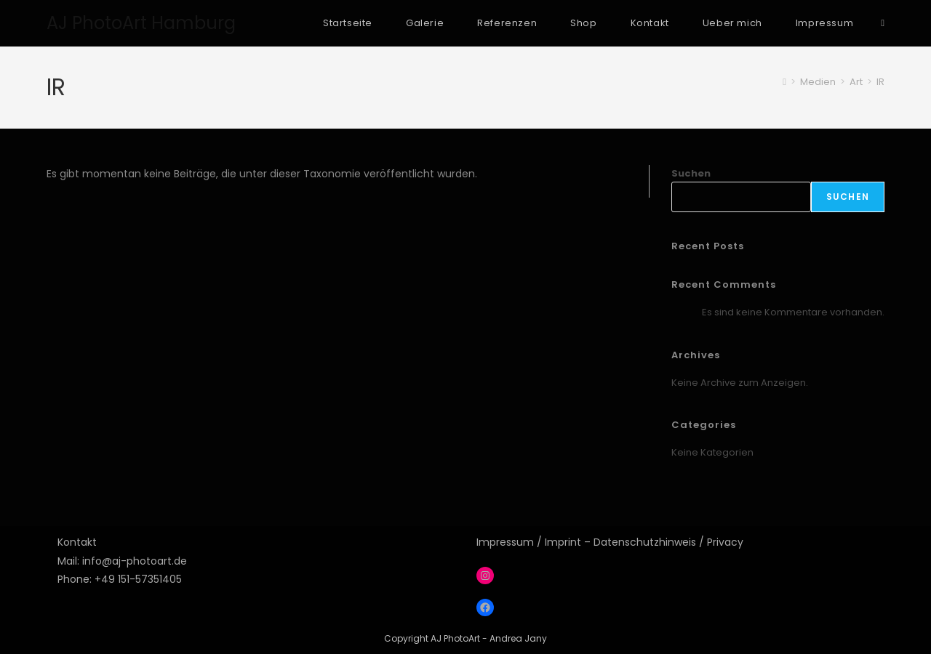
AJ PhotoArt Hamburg (141, 23)
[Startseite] (784, 82)
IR (880, 82)
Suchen (691, 173)
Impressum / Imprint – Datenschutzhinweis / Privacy (609, 542)
